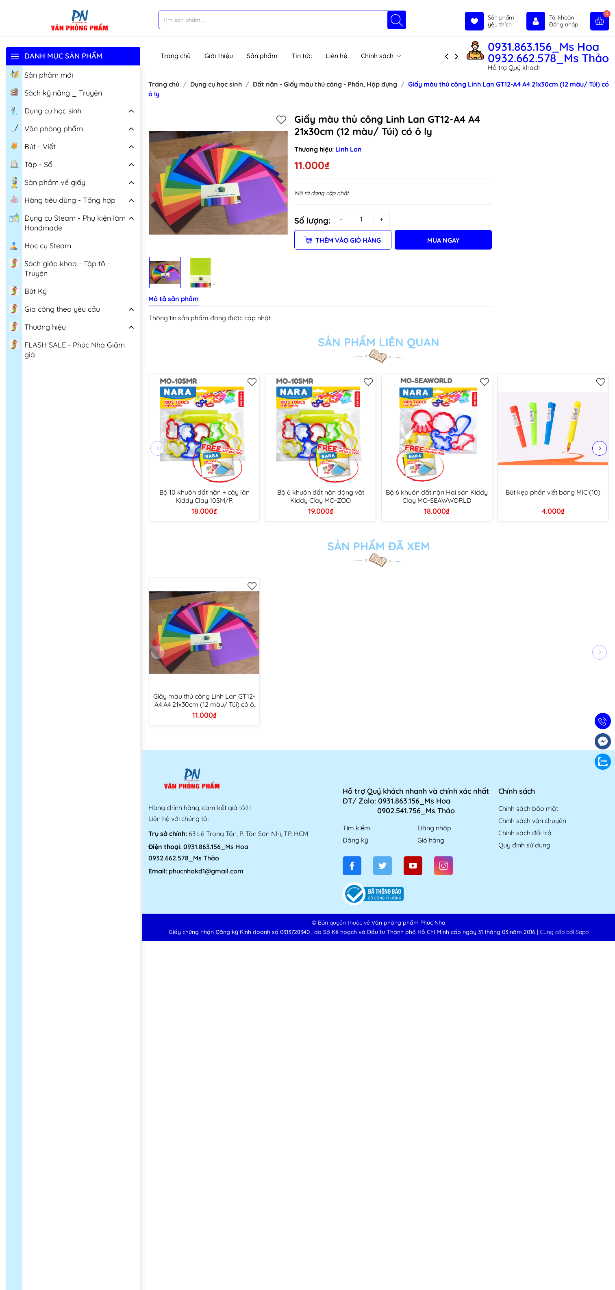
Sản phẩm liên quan (378, 342)
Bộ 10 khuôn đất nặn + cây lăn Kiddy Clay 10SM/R (204, 496)
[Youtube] (413, 865)
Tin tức (301, 56)
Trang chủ (176, 56)
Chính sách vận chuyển (532, 821)
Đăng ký (355, 840)
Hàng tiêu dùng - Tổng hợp (62, 199)
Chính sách (381, 56)
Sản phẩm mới (41, 74)
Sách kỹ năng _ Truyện (55, 92)
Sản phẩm (262, 56)
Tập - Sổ (30, 164)
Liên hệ (336, 56)
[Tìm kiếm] (396, 20)
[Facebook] (352, 865)
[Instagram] (443, 865)
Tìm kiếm (356, 828)
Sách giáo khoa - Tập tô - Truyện (59, 268)
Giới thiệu (218, 56)
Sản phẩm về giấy (47, 182)
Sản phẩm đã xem (378, 546)
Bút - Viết (32, 146)
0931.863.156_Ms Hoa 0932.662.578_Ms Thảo (548, 52)
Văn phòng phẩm (46, 128)
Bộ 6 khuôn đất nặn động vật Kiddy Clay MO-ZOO (320, 496)
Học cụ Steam (40, 245)
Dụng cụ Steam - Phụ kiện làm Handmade (67, 222)
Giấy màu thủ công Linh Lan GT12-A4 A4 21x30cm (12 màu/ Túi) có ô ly (204, 700)
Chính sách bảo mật (528, 808)
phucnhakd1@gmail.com (206, 871)
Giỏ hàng (430, 840)
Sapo (582, 932)
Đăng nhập (434, 828)
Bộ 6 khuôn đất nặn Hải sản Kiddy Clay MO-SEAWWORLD (437, 496)
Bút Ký (28, 290)
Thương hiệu (37, 326)
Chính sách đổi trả (525, 833)
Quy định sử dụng (524, 845)
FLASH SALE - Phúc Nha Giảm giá (67, 349)
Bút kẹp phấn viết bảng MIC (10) (553, 492)
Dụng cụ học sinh (45, 110)
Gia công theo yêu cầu (54, 308)
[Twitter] (382, 865)
